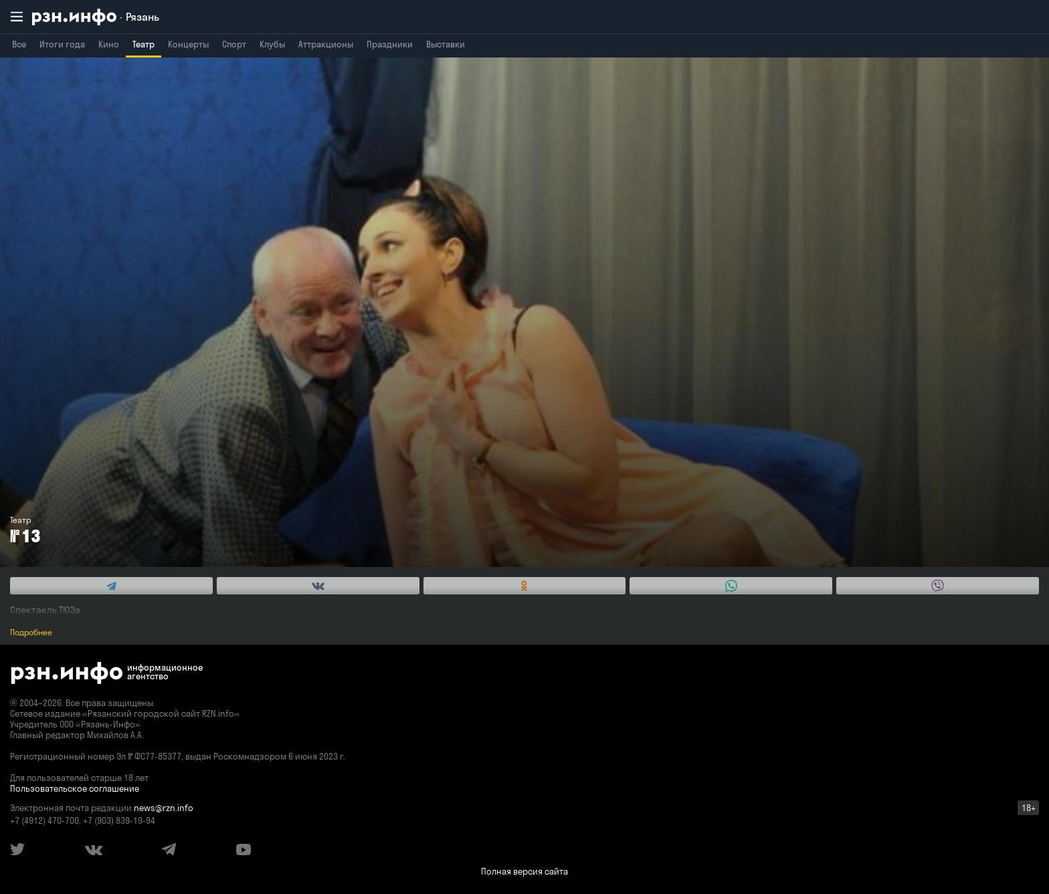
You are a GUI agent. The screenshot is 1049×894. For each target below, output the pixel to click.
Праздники (390, 44)
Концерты (188, 44)
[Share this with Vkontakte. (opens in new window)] (318, 585)
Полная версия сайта (524, 871)
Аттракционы (325, 44)
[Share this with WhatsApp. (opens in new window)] (731, 585)
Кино (108, 44)
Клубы (272, 44)
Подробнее (31, 632)
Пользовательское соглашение (74, 788)
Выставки (445, 44)
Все (19, 44)
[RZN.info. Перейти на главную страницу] (95, 17)
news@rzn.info (163, 807)
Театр (143, 44)
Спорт (234, 44)
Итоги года (62, 44)
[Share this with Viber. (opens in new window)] (937, 585)
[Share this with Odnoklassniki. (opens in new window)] (524, 585)
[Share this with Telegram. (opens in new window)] (111, 585)
